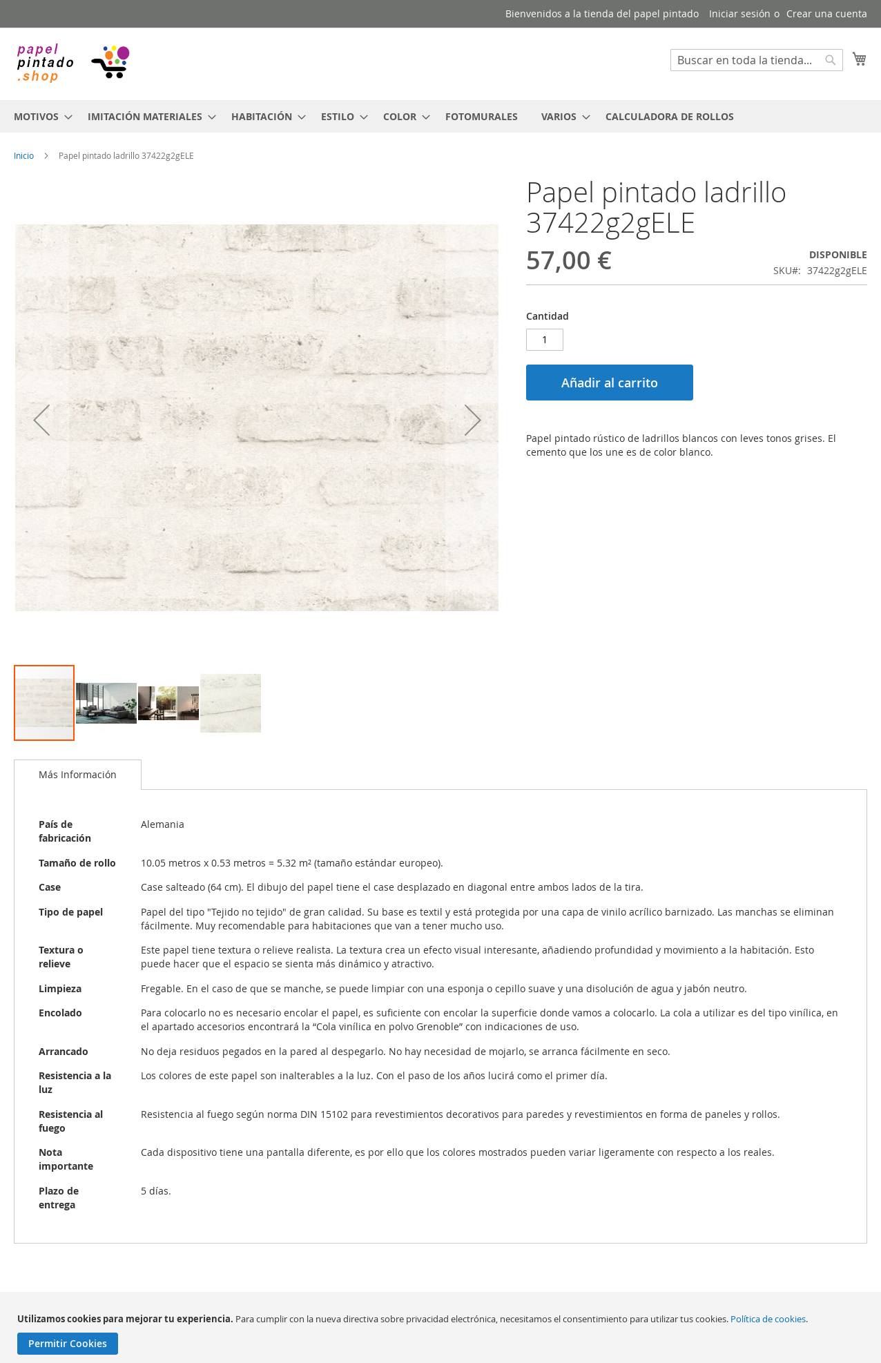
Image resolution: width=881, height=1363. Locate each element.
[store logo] (72, 63)
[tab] (78, 775)
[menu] (440, 116)
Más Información (78, 774)
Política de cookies (768, 1319)
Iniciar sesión (740, 13)
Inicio (24, 155)
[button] (41, 420)
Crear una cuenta (826, 13)
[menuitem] (39, 116)
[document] (442, 1334)
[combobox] (756, 60)
